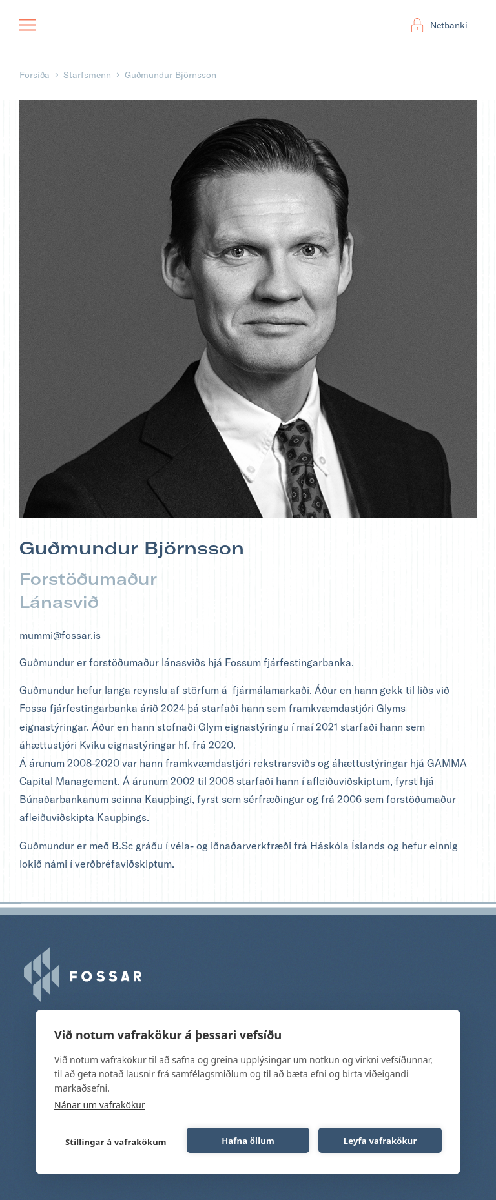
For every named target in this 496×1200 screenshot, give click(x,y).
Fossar (57, 25)
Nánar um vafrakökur (99, 1105)
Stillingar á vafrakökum (116, 1142)
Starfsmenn (87, 75)
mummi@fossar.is (60, 635)
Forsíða (34, 75)
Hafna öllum (248, 1140)
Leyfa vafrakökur (380, 1140)
